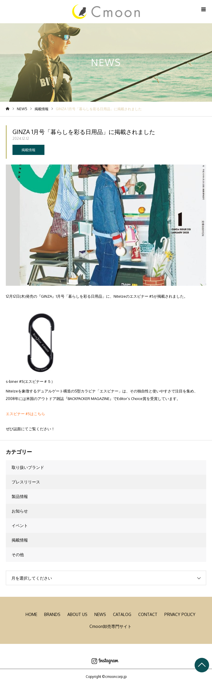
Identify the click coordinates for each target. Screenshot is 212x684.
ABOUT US (77, 614)
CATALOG (122, 614)
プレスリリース (26, 481)
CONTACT (147, 614)
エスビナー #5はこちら (25, 413)
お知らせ (20, 510)
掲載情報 (28, 150)
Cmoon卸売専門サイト (110, 626)
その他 (18, 554)
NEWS (100, 614)
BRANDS (52, 614)
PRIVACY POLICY (179, 614)
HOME (31, 614)
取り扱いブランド (28, 467)
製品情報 (20, 496)
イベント (20, 525)
